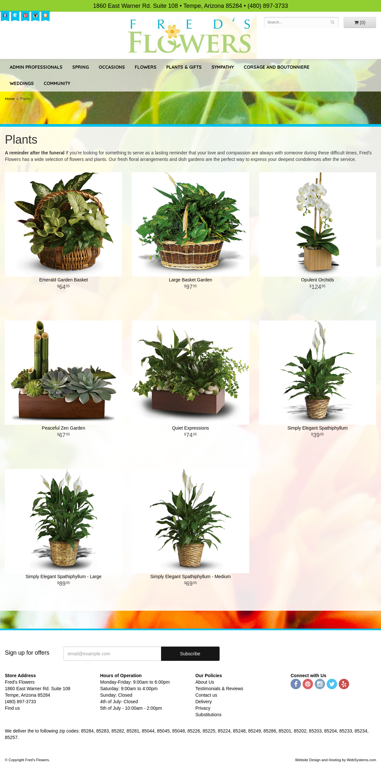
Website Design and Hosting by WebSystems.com (335, 760)
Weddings (22, 83)
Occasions (112, 67)
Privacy (203, 708)
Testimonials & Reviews (219, 688)
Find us (12, 708)
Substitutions (209, 714)
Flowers (145, 67)
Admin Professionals (36, 67)
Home (10, 99)
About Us (205, 682)
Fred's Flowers (190, 36)
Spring (80, 67)
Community (57, 83)
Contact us (206, 695)
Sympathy (222, 67)
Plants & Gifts (184, 67)
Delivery (204, 701)
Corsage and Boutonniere (276, 67)
